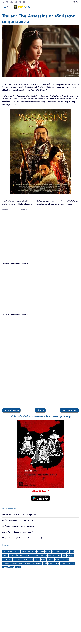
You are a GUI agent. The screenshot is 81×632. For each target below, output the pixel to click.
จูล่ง (67, 551)
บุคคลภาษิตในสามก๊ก (40, 555)
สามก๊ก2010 (6, 563)
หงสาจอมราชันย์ (53, 563)
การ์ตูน (10, 551)
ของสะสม (40, 551)
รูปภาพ (5, 559)
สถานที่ (43, 559)
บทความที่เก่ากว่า (69, 410)
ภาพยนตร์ (70, 555)
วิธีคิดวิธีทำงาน (28, 559)
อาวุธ (68, 563)
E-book (18, 567)
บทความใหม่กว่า (11, 410)
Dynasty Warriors (8, 567)
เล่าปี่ (14, 559)
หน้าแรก (40, 410)
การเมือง (17, 551)
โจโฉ (72, 551)
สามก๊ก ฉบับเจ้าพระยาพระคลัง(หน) (30, 563)
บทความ (28, 555)
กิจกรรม (23, 551)
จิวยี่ (63, 551)
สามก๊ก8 (14, 563)
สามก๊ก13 (58, 559)
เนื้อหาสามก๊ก (20, 555)
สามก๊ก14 (66, 559)
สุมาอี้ (45, 563)
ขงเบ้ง (34, 551)
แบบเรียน (51, 555)
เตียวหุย (11, 555)
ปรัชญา (58, 555)
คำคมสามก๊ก (56, 551)
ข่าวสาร (48, 551)
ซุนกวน (5, 555)
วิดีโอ (19, 559)
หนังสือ (63, 563)
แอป (73, 563)
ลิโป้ (10, 559)
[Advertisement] (40, 391)
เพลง (64, 555)
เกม (29, 551)
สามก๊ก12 (50, 559)
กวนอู (4, 551)
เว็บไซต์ (37, 559)
